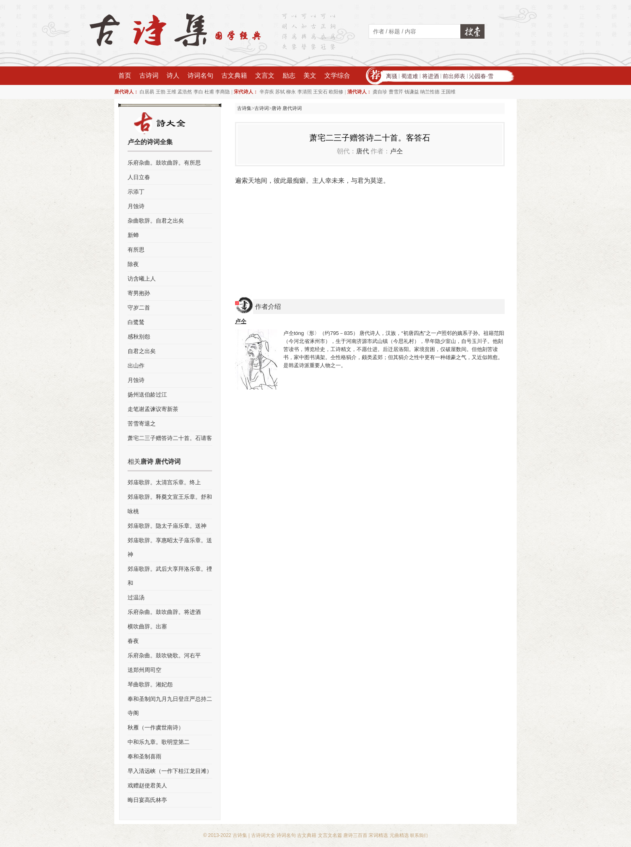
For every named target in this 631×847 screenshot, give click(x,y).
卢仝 (396, 151)
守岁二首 (139, 307)
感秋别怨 (139, 336)
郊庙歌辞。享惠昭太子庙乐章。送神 (170, 547)
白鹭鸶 (136, 322)
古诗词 (149, 75)
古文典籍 (234, 75)
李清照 (304, 92)
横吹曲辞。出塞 (147, 626)
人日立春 (139, 177)
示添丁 (136, 191)
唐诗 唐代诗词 (287, 108)
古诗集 (244, 108)
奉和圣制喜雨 (144, 756)
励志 (289, 75)
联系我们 (419, 835)
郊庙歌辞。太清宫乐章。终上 (164, 482)
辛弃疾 (267, 92)
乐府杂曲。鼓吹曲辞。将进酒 (164, 612)
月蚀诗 (136, 206)
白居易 (147, 92)
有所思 (136, 249)
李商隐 (222, 92)
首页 (124, 75)
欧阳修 (336, 92)
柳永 (291, 92)
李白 (198, 92)
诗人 (173, 75)
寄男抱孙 (139, 293)
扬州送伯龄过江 (147, 394)
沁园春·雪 (481, 76)
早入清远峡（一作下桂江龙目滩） (170, 771)
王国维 (448, 92)
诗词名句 (200, 75)
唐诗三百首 (355, 835)
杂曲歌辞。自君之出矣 (156, 220)
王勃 (160, 92)
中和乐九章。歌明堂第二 (159, 742)
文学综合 (337, 75)
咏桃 (133, 511)
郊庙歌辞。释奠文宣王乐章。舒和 (170, 497)
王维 (171, 92)
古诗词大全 (263, 835)
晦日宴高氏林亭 (147, 800)
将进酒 (430, 76)
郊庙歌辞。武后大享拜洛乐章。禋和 (170, 576)
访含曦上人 (142, 278)
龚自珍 (380, 92)
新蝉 (133, 235)
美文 (309, 75)
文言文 (264, 75)
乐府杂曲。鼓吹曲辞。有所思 (164, 162)
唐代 (362, 151)
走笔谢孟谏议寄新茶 (153, 409)
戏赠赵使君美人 (147, 785)
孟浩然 (184, 92)
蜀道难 (409, 76)
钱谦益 (411, 92)
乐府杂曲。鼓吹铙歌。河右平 (164, 655)
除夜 (133, 264)
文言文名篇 (330, 835)
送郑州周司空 (144, 670)
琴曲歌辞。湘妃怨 (150, 684)
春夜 (133, 641)
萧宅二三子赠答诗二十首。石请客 (170, 438)
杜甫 (209, 92)
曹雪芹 (396, 92)
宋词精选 (378, 835)
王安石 (320, 92)
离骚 (391, 76)
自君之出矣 (142, 351)
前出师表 (454, 76)
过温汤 (136, 597)
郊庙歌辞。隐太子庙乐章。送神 (167, 526)
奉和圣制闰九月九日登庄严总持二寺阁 (170, 706)
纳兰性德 (429, 92)
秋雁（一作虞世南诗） (156, 727)
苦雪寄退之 (142, 423)
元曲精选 (399, 835)
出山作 (136, 365)
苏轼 (280, 92)
